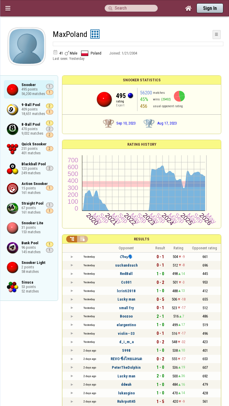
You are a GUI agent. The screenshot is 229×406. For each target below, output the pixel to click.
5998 (126, 350)
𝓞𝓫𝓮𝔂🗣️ (126, 256)
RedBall (126, 273)
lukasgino (126, 393)
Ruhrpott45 (126, 401)
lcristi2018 (126, 291)
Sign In (210, 8)
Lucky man (126, 299)
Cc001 (126, 282)
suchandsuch (126, 265)
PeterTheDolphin (126, 367)
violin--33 (126, 333)
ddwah (126, 384)
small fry (126, 308)
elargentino (126, 325)
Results (141, 239)
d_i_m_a (126, 342)
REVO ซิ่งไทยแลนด (126, 359)
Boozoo (126, 316)
